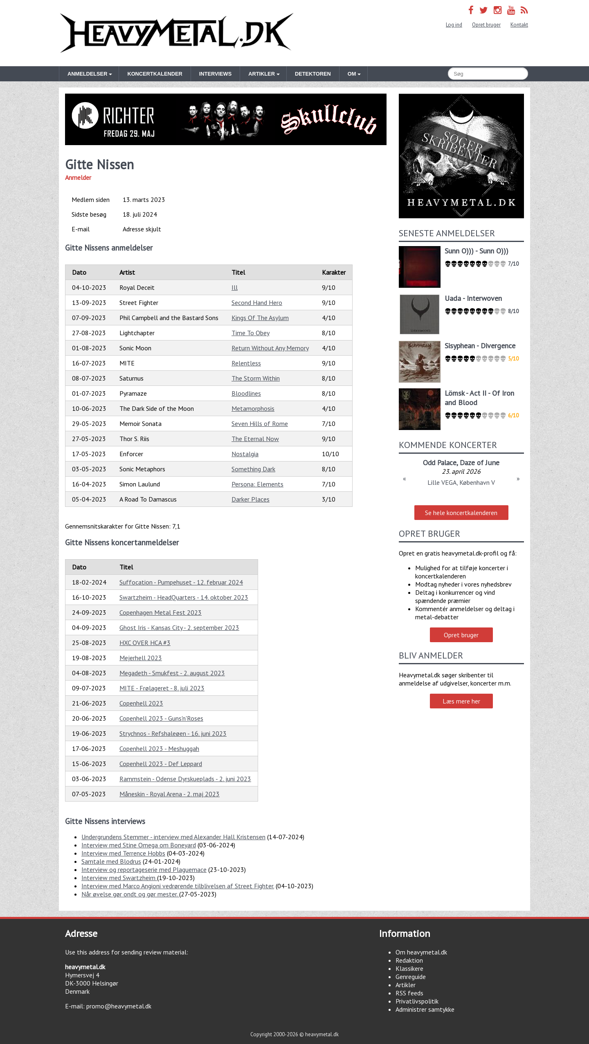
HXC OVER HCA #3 (145, 642)
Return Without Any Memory (270, 348)
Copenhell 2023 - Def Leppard (160, 763)
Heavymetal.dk (176, 33)
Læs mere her (461, 701)
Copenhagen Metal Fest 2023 (160, 612)
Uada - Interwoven (473, 298)
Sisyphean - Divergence (480, 345)
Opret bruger (486, 24)
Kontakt (519, 24)
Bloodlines (246, 393)
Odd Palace (439, 462)
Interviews (215, 74)
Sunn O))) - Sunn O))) (476, 250)
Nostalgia (245, 454)
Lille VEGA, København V (461, 482)
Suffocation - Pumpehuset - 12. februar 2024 (181, 582)
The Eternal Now (255, 439)
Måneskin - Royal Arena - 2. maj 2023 (169, 794)
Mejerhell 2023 (140, 658)
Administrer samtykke (425, 1009)
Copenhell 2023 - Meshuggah (159, 748)
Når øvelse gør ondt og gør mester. (130, 894)
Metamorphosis (253, 408)
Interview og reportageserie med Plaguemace (144, 869)
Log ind (454, 24)
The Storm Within (256, 378)
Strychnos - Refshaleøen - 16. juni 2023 (173, 733)
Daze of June (479, 462)
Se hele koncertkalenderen (461, 513)
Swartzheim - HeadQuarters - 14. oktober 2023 (183, 597)
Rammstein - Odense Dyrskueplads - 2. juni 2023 (185, 779)
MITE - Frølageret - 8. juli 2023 (162, 688)
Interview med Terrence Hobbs (123, 853)
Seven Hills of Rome (260, 423)
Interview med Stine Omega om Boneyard (138, 845)
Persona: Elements (257, 484)
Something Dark (253, 469)
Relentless (246, 363)
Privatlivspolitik (417, 1001)
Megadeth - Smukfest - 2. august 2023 (172, 673)
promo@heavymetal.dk (118, 1006)
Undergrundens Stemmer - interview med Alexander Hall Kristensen (173, 837)
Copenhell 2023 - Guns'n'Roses (161, 718)
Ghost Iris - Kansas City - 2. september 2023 (179, 627)
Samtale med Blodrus (111, 861)
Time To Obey (251, 333)
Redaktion (409, 960)
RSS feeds (409, 993)
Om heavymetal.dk (421, 952)
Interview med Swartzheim (119, 878)
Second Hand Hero (257, 302)
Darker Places (251, 499)
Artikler (406, 985)
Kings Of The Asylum (260, 318)
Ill (235, 287)
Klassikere (409, 968)
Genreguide (411, 976)
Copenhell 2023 (141, 703)
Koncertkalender (154, 74)
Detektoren (313, 74)
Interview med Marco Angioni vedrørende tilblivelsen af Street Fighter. (177, 886)
